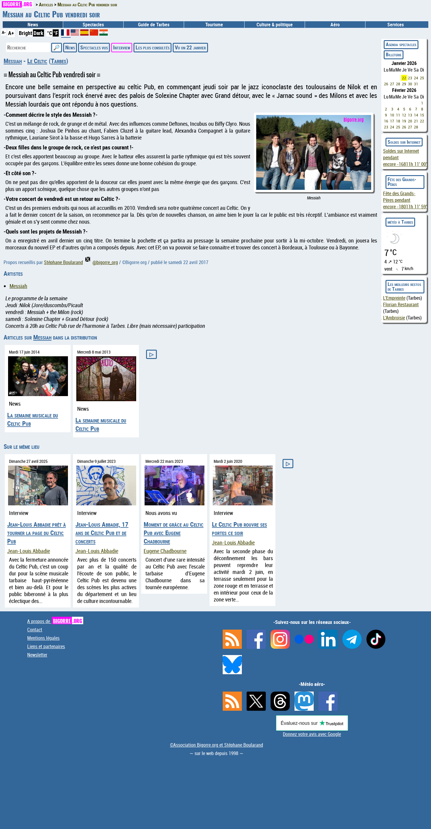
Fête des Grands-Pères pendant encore (405, 200)
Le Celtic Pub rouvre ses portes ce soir (239, 528)
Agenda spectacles (401, 44)
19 (404, 121)
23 (410, 78)
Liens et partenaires (46, 646)
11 (398, 115)
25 (422, 78)
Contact (34, 629)
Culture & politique (275, 24)
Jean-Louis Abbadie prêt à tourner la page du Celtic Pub (36, 532)
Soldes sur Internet (404, 142)
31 (416, 84)
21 (416, 121)
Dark (38, 33)
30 (410, 84)
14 (416, 115)
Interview (121, 47)
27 (392, 84)
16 (386, 121)
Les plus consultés (152, 47)
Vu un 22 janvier (190, 47)
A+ (11, 33)
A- (4, 32)
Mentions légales (43, 638)
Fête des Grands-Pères (402, 181)
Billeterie (393, 54)
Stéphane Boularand (63, 262)
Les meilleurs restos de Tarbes (404, 286)
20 (410, 121)
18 (398, 121)
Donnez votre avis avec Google (312, 734)
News (33, 24)
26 (386, 84)
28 (398, 84)
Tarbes (58, 61)
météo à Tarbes (400, 222)
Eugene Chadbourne (165, 551)
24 (416, 78)
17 (392, 121)
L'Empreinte (394, 298)
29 (404, 84)
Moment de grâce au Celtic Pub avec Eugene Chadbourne (174, 532)
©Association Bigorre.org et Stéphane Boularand (216, 745)
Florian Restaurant (401, 304)
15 (422, 115)
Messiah (13, 61)
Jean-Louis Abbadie (28, 551)
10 (392, 115)
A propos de (55, 621)
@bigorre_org (101, 262)
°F (55, 33)
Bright (25, 33)
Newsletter (37, 654)
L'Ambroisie (394, 317)
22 (404, 78)
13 (410, 115)
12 (404, 115)
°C (49, 33)
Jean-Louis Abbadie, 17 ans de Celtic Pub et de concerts (101, 532)
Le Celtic (37, 61)
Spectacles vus (94, 47)
